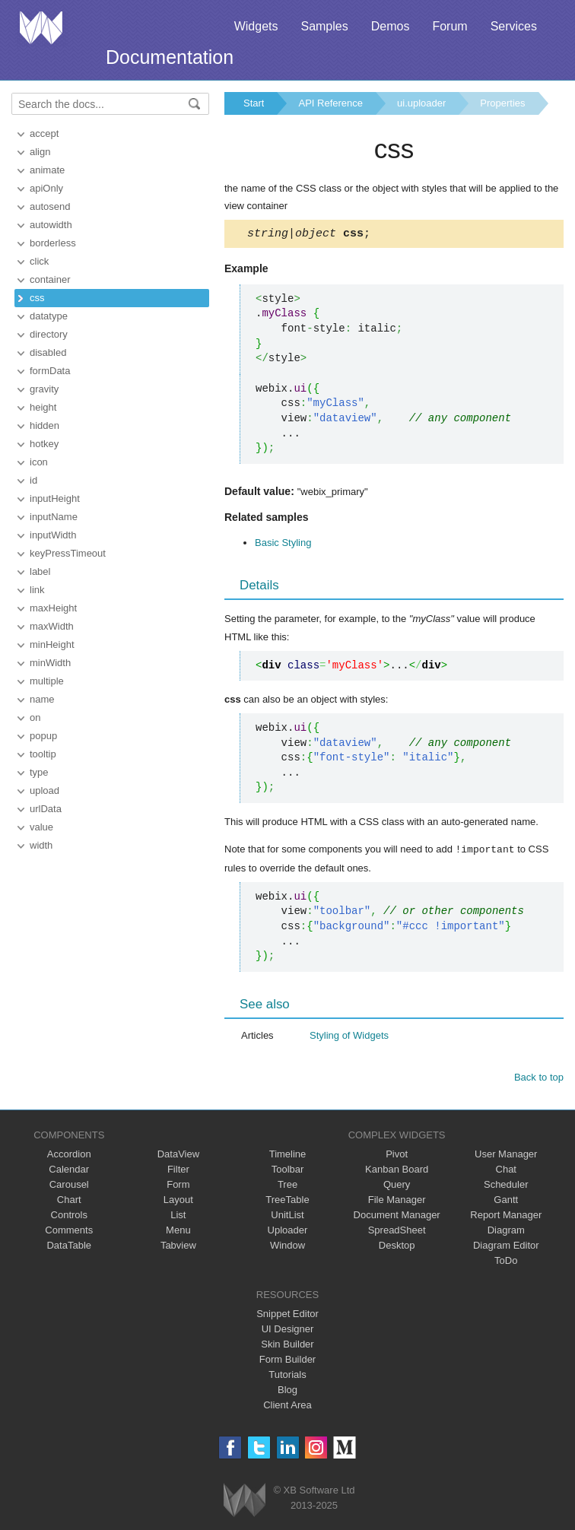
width (41, 845)
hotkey (44, 443)
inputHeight (55, 498)
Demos (390, 26)
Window (287, 1246)
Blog (287, 1391)
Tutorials (287, 1376)
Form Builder (287, 1361)
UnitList (287, 1216)
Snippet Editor (287, 1315)
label (40, 571)
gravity (44, 389)
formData (50, 370)
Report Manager (506, 1216)
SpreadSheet (397, 1231)
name (42, 699)
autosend (50, 206)
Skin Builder (287, 1345)
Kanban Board (396, 1170)
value (41, 827)
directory (49, 334)
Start (253, 103)
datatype (49, 316)
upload (44, 790)
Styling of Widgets (349, 1037)
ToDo (505, 1262)
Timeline (288, 1155)
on (35, 717)
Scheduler (506, 1186)
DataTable (68, 1246)
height (43, 407)
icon (39, 462)
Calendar (69, 1170)
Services (514, 26)
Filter (178, 1170)
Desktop (397, 1246)
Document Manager (397, 1216)
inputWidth (53, 535)
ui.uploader (421, 103)
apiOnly (46, 188)
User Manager (506, 1155)
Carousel (69, 1186)
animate (47, 170)
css (37, 297)
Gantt (506, 1201)
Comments (69, 1231)
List (178, 1216)
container (50, 279)
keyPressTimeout (68, 553)
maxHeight (53, 608)
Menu (178, 1231)
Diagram (506, 1231)
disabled (48, 352)
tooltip (43, 754)
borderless (53, 243)
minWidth (50, 662)
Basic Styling (283, 545)
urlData (46, 808)
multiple (47, 681)
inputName (54, 516)
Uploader (288, 1231)
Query (396, 1186)
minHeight (52, 644)
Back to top (539, 1078)
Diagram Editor (506, 1246)
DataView (178, 1155)
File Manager (397, 1201)
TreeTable (287, 1201)
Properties (502, 103)
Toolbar (288, 1170)
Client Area (287, 1406)
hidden (44, 425)
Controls (69, 1216)
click (39, 261)
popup (43, 735)
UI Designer (288, 1330)
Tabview (178, 1246)
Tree (287, 1186)
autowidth (51, 224)
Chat (506, 1170)
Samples (324, 26)
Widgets (256, 26)
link (37, 589)
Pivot (397, 1155)
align (40, 151)
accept (44, 133)
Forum (449, 26)
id (33, 480)
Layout (178, 1201)
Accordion (69, 1155)
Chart (69, 1201)
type (39, 772)
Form (178, 1186)
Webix (244, 1501)
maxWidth (52, 626)
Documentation (169, 57)
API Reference (330, 103)
